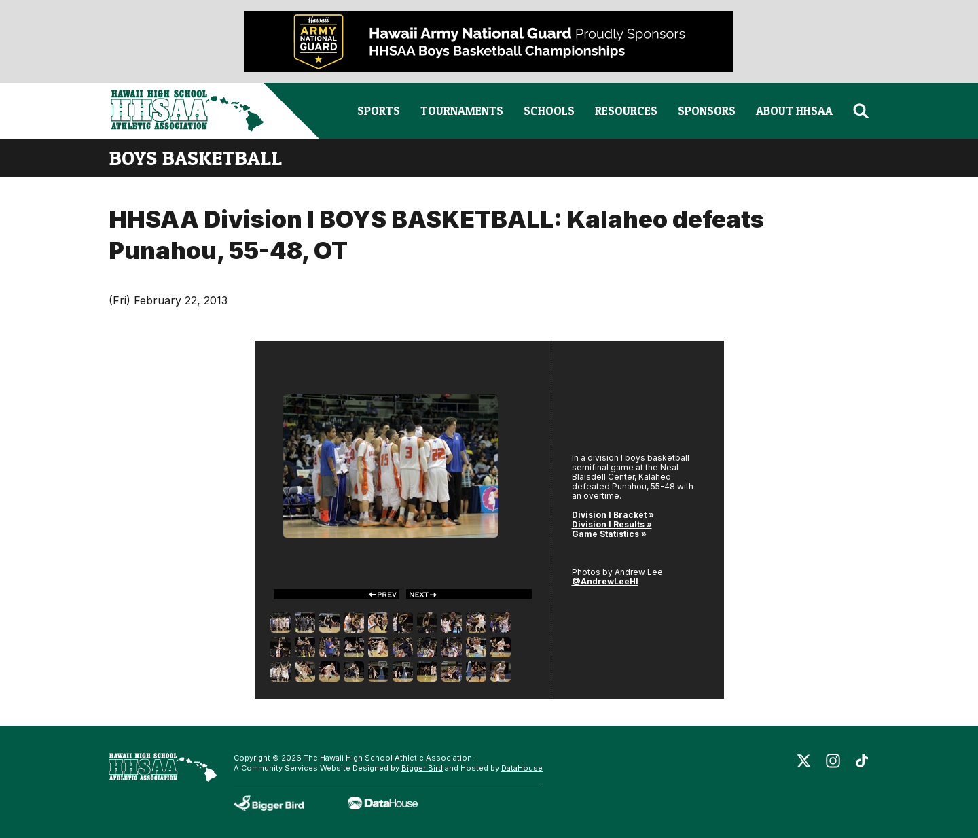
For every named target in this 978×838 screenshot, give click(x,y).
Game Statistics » (609, 534)
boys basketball (195, 157)
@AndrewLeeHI (605, 581)
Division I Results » (612, 524)
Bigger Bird (422, 768)
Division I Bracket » (613, 515)
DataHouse (522, 768)
